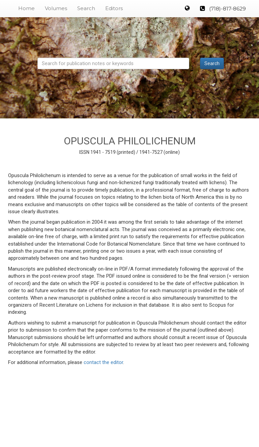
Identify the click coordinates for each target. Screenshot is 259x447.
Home (26, 8)
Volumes (56, 8)
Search (86, 8)
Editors (114, 8)
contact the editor (103, 362)
